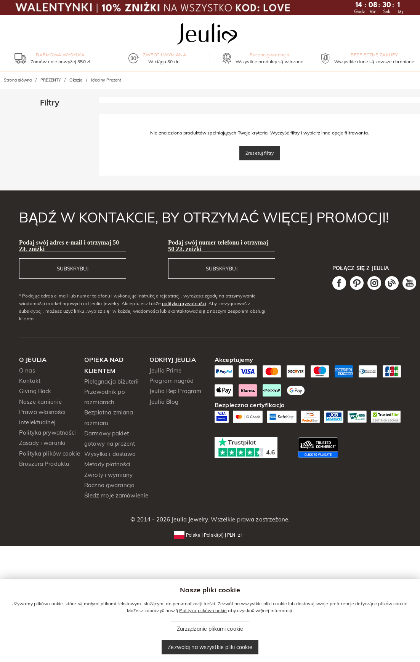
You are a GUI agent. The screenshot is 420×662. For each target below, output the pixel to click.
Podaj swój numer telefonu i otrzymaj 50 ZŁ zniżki (218, 245)
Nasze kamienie (40, 401)
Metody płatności (107, 464)
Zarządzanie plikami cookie (210, 628)
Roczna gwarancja (109, 485)
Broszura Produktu (44, 463)
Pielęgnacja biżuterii (111, 381)
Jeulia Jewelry (189, 519)
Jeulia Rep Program (175, 391)
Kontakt (29, 380)
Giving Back (35, 391)
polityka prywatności (184, 303)
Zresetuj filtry (259, 153)
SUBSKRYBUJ (72, 268)
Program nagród (171, 380)
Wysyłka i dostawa (110, 453)
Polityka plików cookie (49, 453)
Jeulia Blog (163, 401)
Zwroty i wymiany (108, 474)
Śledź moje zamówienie (116, 495)
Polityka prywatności (47, 432)
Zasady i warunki (42, 442)
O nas (27, 370)
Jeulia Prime (165, 370)
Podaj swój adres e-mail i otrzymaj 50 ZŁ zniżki (69, 245)
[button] (210, 534)
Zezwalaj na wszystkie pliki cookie (210, 647)
